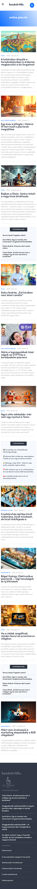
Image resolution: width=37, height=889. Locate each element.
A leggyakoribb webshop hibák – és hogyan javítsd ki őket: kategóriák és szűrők (16, 826)
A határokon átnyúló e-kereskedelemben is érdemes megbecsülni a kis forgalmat (18, 61)
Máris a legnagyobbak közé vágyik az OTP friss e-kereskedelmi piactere (17, 354)
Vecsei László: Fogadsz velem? (14, 235)
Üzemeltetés (6, 510)
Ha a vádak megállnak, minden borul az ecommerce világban (18, 635)
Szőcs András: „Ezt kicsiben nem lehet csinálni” (17, 294)
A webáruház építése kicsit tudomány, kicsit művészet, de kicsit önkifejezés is (17, 516)
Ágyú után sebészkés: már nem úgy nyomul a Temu (16, 415)
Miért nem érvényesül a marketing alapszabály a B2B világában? (18, 732)
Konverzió (5, 572)
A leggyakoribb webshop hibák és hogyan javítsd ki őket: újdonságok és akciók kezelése (18, 808)
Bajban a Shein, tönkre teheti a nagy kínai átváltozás (18, 195)
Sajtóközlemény (8, 120)
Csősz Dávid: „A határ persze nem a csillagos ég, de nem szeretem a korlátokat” (16, 254)
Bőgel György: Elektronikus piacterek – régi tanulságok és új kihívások (17, 578)
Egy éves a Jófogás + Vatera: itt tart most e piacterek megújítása (17, 126)
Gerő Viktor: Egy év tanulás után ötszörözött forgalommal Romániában (17, 817)
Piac (3, 55)
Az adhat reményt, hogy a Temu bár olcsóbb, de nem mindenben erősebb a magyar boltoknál (16, 837)
